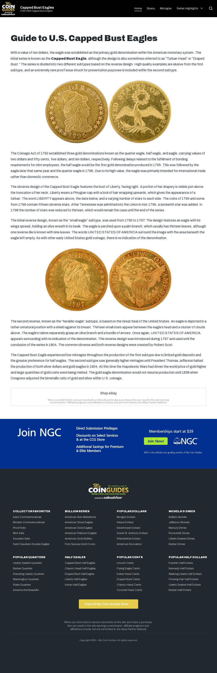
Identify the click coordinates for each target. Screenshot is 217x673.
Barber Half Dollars (180, 590)
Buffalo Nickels (178, 517)
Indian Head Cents (128, 574)
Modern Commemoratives (29, 522)
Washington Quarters (26, 579)
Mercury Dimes (178, 527)
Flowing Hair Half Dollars (184, 579)
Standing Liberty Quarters (28, 574)
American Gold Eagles (78, 527)
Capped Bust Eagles (37, 7)
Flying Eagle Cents (128, 568)
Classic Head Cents (129, 584)
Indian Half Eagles (76, 584)
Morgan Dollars (126, 517)
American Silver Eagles (79, 522)
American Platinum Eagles (81, 533)
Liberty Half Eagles (76, 579)
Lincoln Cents (125, 563)
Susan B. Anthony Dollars (132, 533)
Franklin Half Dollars (181, 563)
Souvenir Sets (21, 538)
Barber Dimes (177, 544)
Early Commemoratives (27, 517)
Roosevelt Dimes (179, 533)
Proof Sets (19, 527)
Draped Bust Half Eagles (80, 574)
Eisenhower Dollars (128, 527)
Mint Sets (18, 533)
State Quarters (22, 584)
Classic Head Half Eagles (80, 568)
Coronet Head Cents (129, 590)
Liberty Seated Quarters (27, 563)
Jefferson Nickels (179, 522)
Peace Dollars (125, 522)
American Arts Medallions (80, 517)
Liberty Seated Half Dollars (185, 584)
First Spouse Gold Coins (80, 544)
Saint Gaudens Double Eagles (31, 544)
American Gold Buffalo (78, 538)
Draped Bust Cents (128, 579)
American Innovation (129, 544)
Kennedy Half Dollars (181, 568)
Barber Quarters (22, 568)
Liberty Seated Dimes (182, 538)
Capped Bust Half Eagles (80, 563)
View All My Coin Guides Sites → (108, 604)
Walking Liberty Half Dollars (185, 574)
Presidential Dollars (128, 538)
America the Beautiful (26, 590)
